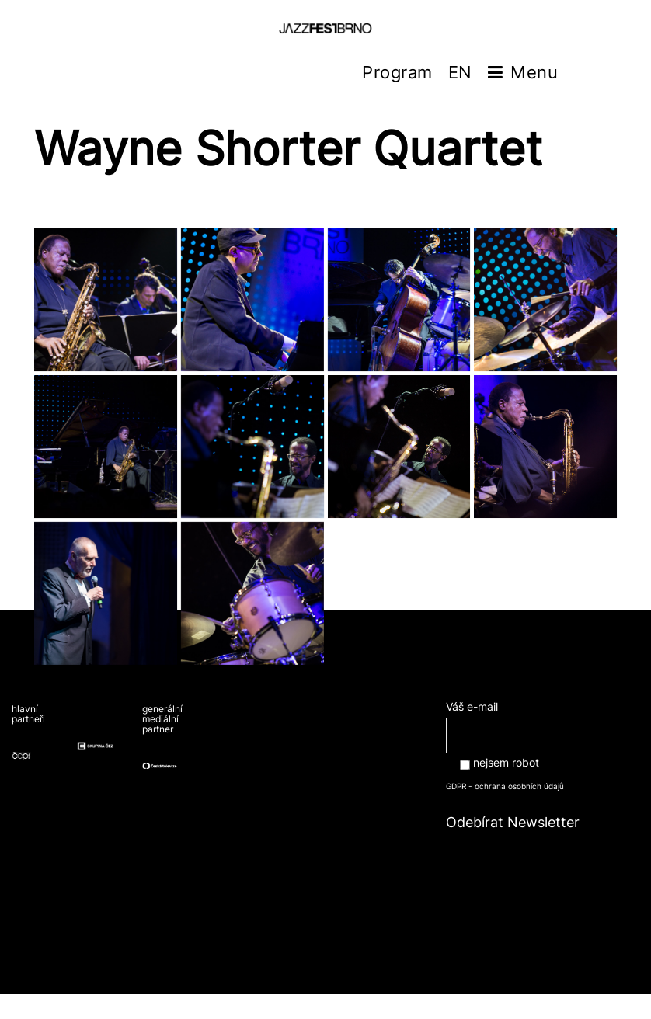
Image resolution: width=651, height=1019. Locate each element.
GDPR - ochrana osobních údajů (505, 786)
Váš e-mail (542, 720)
